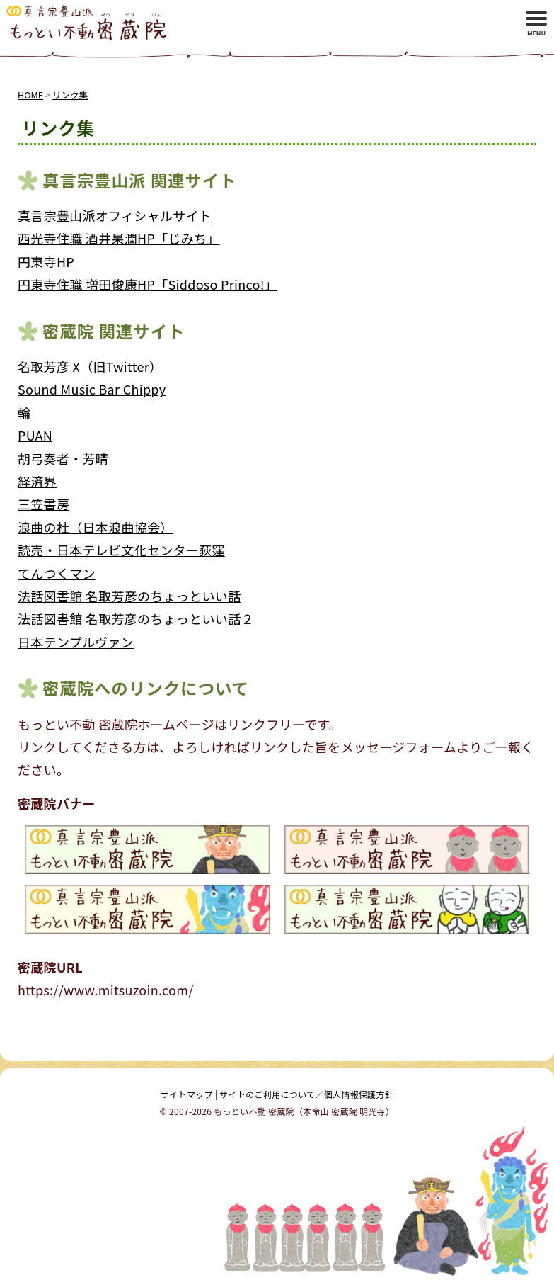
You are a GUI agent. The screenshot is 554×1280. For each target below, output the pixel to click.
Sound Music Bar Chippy (92, 389)
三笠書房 (43, 503)
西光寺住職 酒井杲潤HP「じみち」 (119, 238)
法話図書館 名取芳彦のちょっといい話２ (136, 618)
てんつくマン (57, 573)
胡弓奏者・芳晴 (63, 458)
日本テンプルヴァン (76, 642)
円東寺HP (46, 261)
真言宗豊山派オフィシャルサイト (115, 215)
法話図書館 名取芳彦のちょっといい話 (129, 596)
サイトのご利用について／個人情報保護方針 (306, 1094)
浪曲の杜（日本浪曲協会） (95, 527)
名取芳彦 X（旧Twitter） (90, 366)
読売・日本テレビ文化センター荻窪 (121, 549)
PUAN (35, 435)
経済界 (37, 481)
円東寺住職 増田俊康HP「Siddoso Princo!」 (147, 284)
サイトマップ (187, 1094)
